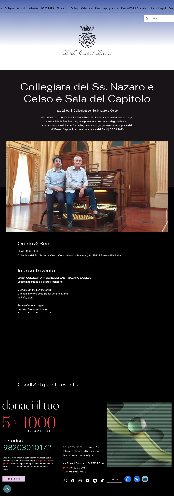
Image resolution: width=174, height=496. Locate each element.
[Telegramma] (95, 481)
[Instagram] (80, 481)
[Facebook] (73, 481)
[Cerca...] (161, 18)
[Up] (7, 489)
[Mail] (145, 479)
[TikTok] (102, 481)
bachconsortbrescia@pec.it (80, 455)
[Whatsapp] (65, 481)
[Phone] (137, 479)
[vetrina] (114, 479)
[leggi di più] (13, 479)
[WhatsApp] (127, 479)
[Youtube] (87, 481)
